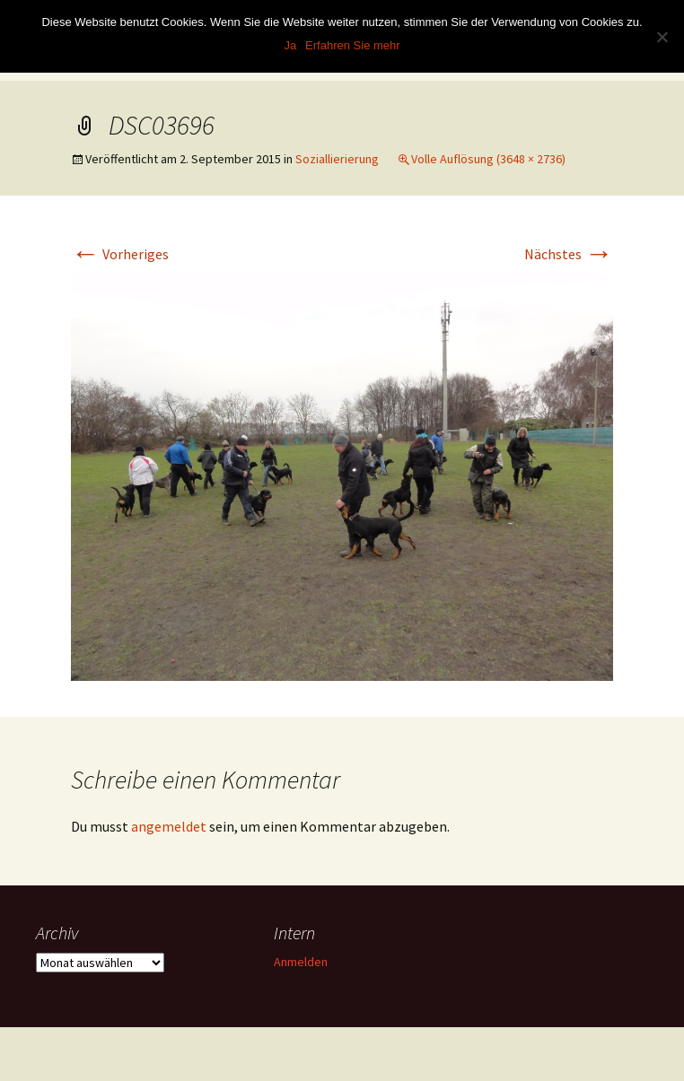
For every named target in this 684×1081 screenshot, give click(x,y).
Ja (290, 45)
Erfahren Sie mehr (352, 45)
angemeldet (168, 826)
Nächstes (568, 254)
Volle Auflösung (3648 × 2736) (488, 159)
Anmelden (301, 962)
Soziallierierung (337, 159)
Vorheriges (120, 254)
